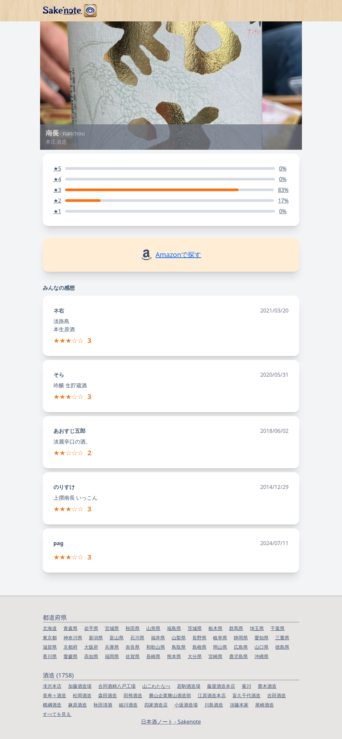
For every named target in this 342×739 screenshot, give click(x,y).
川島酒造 (213, 705)
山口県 (261, 647)
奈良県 (133, 647)
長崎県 (153, 656)
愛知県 (261, 637)
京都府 (70, 647)
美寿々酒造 (54, 695)
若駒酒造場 (188, 686)
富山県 (117, 637)
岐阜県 (220, 637)
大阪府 (91, 647)
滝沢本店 (52, 686)
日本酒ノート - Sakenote (171, 721)
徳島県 (282, 647)
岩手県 (91, 628)
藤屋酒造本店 (221, 686)
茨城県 (195, 628)
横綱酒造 (52, 705)
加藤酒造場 (80, 686)
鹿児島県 (238, 656)
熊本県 (174, 656)
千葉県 (278, 628)
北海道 (50, 628)
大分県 (195, 656)
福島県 (174, 628)
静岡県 (241, 637)
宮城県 (112, 628)
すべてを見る (57, 714)
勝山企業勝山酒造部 (170, 695)
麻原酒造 (77, 705)
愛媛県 (70, 656)
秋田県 (133, 628)
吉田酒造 (276, 695)
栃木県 (215, 628)
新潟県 (96, 637)
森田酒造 (107, 695)
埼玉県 (257, 628)
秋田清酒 (103, 705)
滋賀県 (50, 647)
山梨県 (179, 637)
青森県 (70, 628)
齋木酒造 (267, 686)
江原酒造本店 (212, 695)
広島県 (241, 647)
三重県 (282, 637)
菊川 (246, 686)
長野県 (199, 637)
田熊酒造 (133, 695)
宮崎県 (215, 656)
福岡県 (112, 656)
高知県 (91, 656)
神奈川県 (72, 637)
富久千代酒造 (246, 695)
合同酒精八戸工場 (117, 686)
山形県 (153, 628)
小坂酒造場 (186, 705)
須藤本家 (239, 705)
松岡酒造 (82, 695)
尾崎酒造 (264, 705)
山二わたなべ (156, 686)
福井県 (158, 637)
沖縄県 (261, 656)
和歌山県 (155, 647)
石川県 (137, 637)
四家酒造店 (156, 705)
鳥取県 (179, 647)
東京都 (50, 637)
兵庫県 (112, 647)
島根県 (199, 647)
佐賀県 (133, 656)
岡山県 (220, 647)
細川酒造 (128, 705)
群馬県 (236, 628)
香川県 (50, 656)
